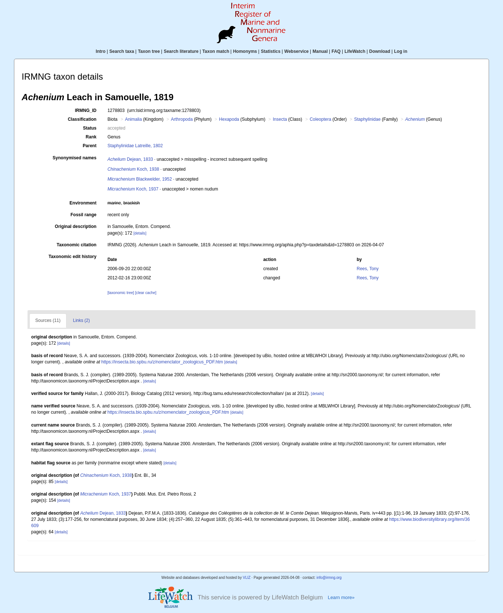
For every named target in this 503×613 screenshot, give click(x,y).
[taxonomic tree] (121, 293)
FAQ (336, 51)
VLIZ (246, 578)
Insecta (280, 119)
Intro (101, 51)
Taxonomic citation (76, 244)
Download (379, 51)
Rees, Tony (368, 268)
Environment (82, 203)
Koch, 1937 (133, 189)
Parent (89, 145)
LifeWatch (354, 51)
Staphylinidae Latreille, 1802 (135, 145)
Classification (82, 119)
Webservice (296, 51)
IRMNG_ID (86, 110)
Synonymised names (74, 157)
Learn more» (341, 597)
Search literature (181, 51)
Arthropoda (181, 119)
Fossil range (83, 214)
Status (90, 128)
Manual (320, 51)
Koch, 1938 (133, 169)
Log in (400, 51)
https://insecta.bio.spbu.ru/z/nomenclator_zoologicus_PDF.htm (162, 361)
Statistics (270, 51)
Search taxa (121, 51)
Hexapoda (229, 119)
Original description (75, 226)
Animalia (133, 119)
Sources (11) (48, 320)
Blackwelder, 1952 (140, 179)
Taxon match (215, 51)
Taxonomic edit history (72, 256)
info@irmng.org (329, 578)
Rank (91, 136)
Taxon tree (149, 51)
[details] (139, 233)
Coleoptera (320, 119)
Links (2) (81, 320)
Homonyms (245, 51)
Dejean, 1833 (130, 159)
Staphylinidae (367, 119)
